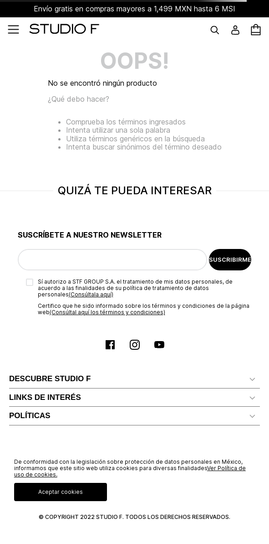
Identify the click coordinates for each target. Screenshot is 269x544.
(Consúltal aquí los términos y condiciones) (107, 312)
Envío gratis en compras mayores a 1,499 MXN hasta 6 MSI (134, 9)
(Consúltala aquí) (91, 294)
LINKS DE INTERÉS (45, 397)
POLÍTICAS (30, 415)
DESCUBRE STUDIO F (50, 378)
